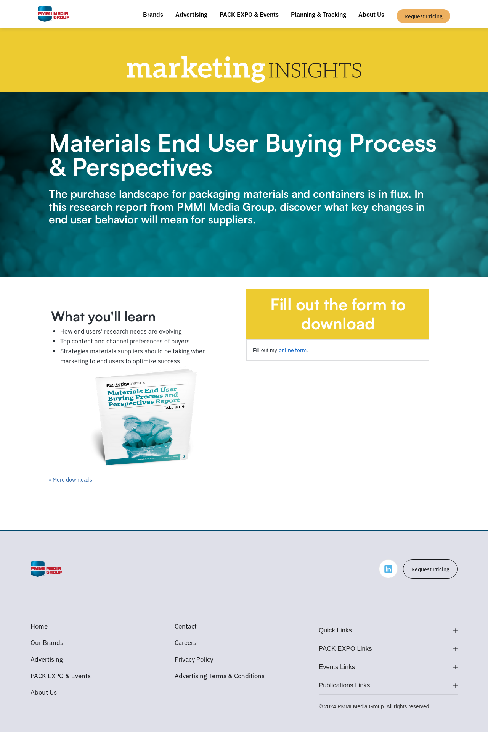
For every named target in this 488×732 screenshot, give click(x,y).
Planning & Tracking (318, 14)
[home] (53, 14)
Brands (153, 14)
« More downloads (70, 479)
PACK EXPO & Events (249, 14)
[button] (388, 631)
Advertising (191, 14)
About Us (371, 14)
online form (293, 350)
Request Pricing (430, 569)
